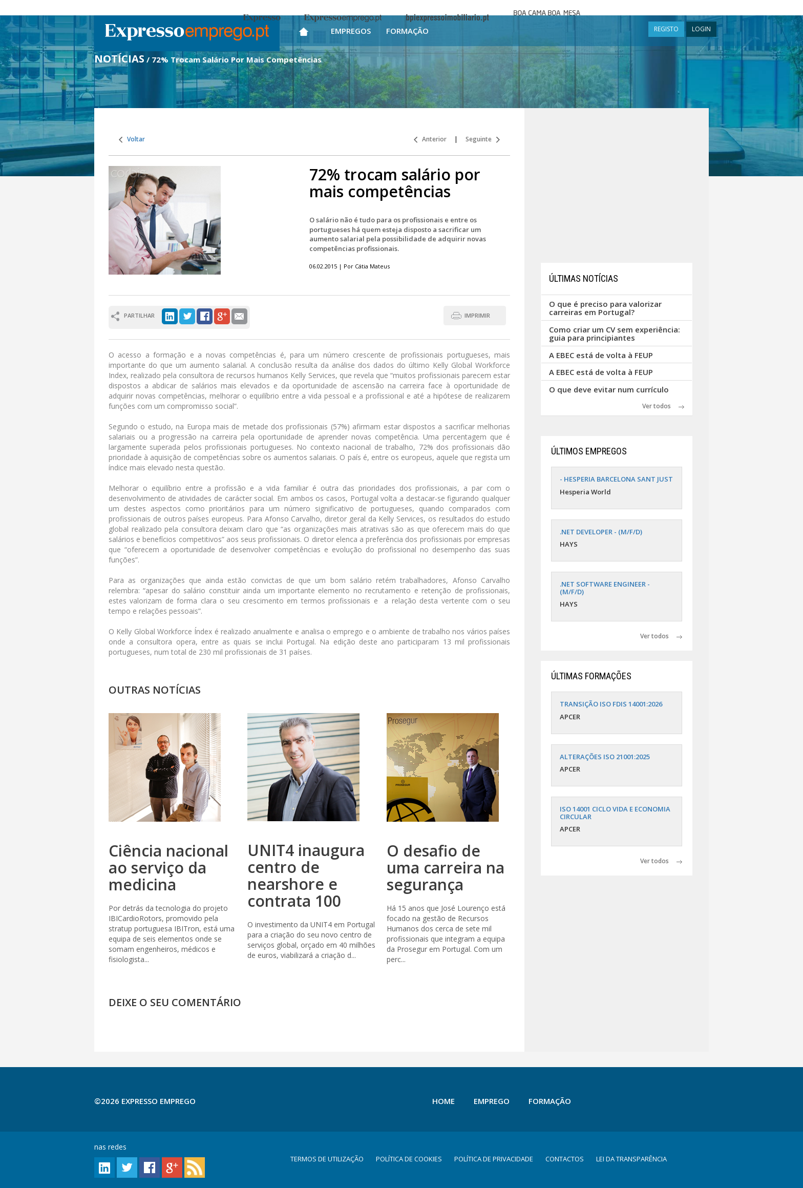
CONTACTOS (564, 1158)
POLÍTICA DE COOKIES (409, 1158)
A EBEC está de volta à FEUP (601, 355)
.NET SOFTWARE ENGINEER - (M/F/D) (605, 587)
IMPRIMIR (477, 315)
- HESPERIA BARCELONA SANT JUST (616, 479)
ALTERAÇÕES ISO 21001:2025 (605, 756)
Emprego (492, 1101)
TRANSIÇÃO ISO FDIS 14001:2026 (611, 703)
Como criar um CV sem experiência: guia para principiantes (614, 333)
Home (443, 1101)
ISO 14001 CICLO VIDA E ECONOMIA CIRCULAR (615, 812)
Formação (407, 31)
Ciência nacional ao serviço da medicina (168, 867)
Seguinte (483, 139)
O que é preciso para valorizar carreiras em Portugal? (605, 308)
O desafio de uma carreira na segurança (445, 867)
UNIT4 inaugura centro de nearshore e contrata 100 (306, 875)
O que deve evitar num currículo (609, 389)
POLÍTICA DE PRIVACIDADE (493, 1158)
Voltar (132, 139)
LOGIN (701, 29)
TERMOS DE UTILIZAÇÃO (327, 1158)
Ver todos (663, 406)
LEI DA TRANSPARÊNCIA (631, 1158)
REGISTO (666, 29)
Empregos (351, 31)
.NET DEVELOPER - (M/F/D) (601, 531)
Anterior (430, 139)
